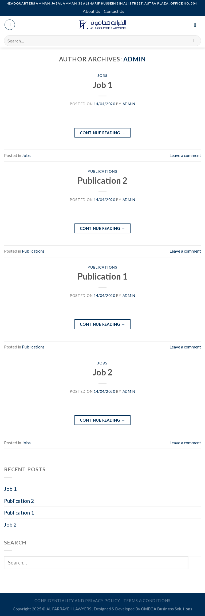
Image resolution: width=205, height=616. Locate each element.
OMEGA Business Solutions (166, 608)
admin (134, 59)
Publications (102, 171)
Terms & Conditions (147, 600)
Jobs (102, 75)
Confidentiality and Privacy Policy (77, 600)
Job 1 (102, 85)
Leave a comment (185, 155)
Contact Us (114, 11)
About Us (91, 11)
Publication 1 (102, 276)
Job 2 (102, 372)
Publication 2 (102, 180)
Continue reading (102, 133)
